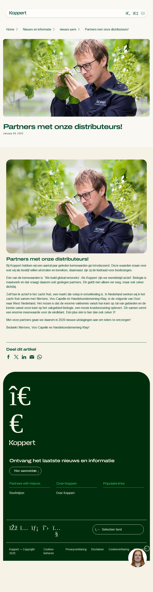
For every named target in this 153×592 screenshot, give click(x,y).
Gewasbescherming (22, 531)
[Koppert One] (135, 13)
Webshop (109, 500)
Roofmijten (16, 493)
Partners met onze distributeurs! (107, 29)
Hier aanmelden (27, 471)
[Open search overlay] (128, 13)
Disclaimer (97, 580)
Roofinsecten (18, 500)
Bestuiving (16, 539)
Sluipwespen (18, 508)
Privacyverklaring (76, 580)
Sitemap (139, 580)
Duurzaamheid (66, 508)
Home (10, 29)
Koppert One (112, 508)
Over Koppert (65, 493)
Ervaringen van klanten (118, 493)
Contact (61, 524)
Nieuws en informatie (37, 29)
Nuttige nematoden (22, 516)
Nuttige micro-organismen (27, 524)
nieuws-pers (68, 29)
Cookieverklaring (119, 580)
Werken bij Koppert (69, 516)
